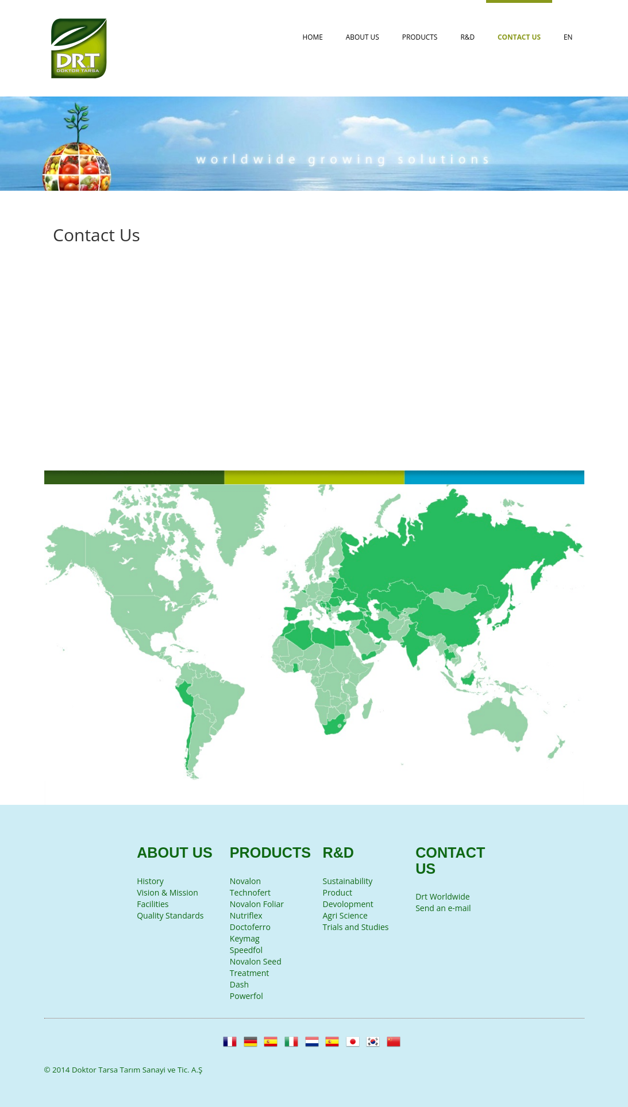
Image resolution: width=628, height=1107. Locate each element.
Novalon (245, 880)
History (150, 880)
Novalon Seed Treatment (256, 967)
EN (568, 36)
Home (313, 36)
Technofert (250, 892)
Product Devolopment (347, 898)
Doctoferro (250, 926)
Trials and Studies (355, 926)
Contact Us (519, 36)
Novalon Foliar (257, 903)
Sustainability (347, 880)
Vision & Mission (167, 892)
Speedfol (246, 949)
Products (420, 36)
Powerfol (246, 995)
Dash (239, 984)
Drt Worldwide (442, 896)
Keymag (245, 938)
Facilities (152, 903)
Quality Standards (170, 915)
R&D (467, 36)
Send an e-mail (443, 907)
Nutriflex (246, 915)
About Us (362, 36)
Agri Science (344, 915)
